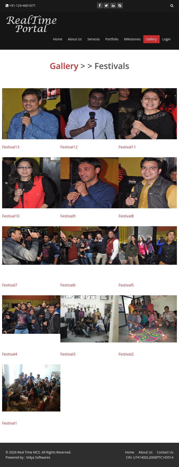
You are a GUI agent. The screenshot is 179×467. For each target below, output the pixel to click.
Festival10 (10, 216)
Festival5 (126, 285)
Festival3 (68, 354)
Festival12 (69, 147)
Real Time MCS (28, 452)
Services (93, 39)
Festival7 (9, 285)
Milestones (132, 39)
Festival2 (126, 354)
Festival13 (10, 147)
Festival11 (127, 147)
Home (57, 39)
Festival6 (68, 285)
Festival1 (9, 423)
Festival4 (9, 354)
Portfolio (111, 39)
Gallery (151, 39)
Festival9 (68, 216)
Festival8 (126, 216)
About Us (75, 39)
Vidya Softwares (38, 457)
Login (166, 39)
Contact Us (165, 452)
